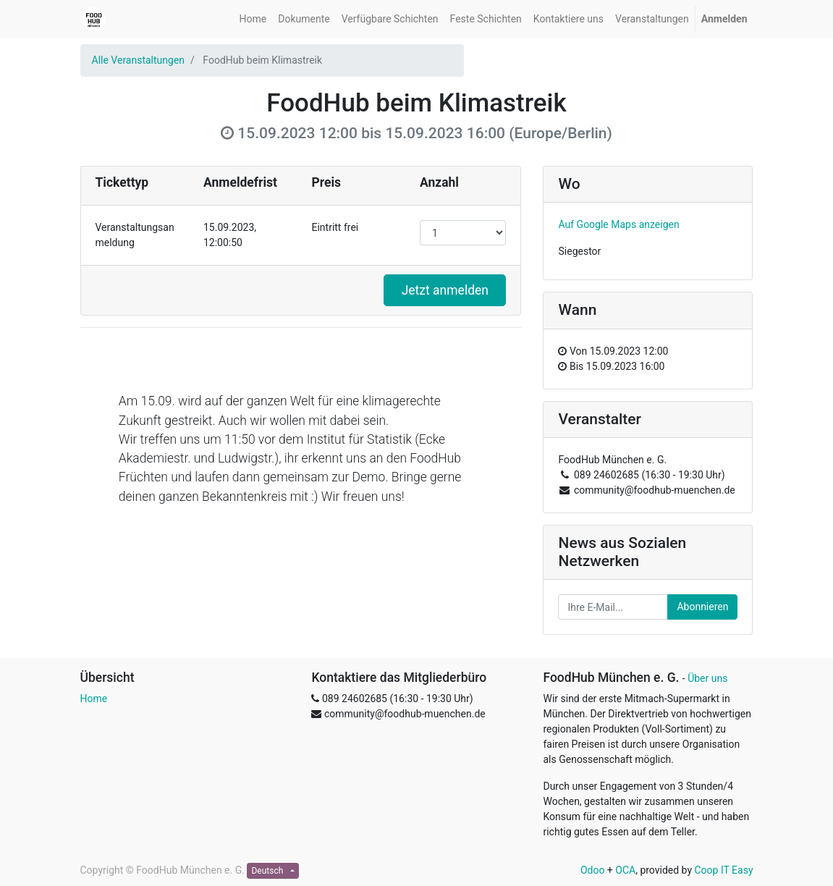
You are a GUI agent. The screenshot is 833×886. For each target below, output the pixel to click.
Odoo (592, 870)
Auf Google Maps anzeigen (618, 224)
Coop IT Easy (724, 870)
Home (94, 698)
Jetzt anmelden (445, 290)
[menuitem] (253, 19)
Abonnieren (702, 606)
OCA (625, 870)
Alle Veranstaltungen (138, 60)
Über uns (707, 678)
